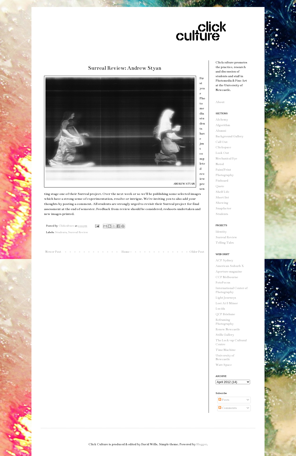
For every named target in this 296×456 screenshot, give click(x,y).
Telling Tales (225, 243)
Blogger (201, 444)
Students (61, 232)
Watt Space (224, 365)
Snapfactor (223, 208)
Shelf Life (222, 192)
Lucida (220, 309)
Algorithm (223, 125)
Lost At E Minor (227, 303)
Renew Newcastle (228, 329)
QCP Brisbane (225, 314)
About (220, 102)
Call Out (221, 142)
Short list (222, 197)
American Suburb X (230, 266)
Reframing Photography (225, 322)
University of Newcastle (225, 357)
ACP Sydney (224, 260)
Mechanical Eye (226, 158)
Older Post (196, 252)
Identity (221, 232)
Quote (220, 186)
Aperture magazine (229, 271)
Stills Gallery (225, 335)
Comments (227, 408)
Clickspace (223, 147)
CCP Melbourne (227, 277)
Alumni (221, 131)
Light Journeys (226, 298)
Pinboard (222, 181)
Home (125, 252)
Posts (223, 400)
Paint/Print (223, 170)
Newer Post (53, 252)
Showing (222, 203)
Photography (225, 175)
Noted (220, 164)
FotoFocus (223, 282)
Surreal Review (78, 232)
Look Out (222, 153)
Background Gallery (229, 136)
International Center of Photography (232, 290)
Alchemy (222, 119)
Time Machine (225, 350)
